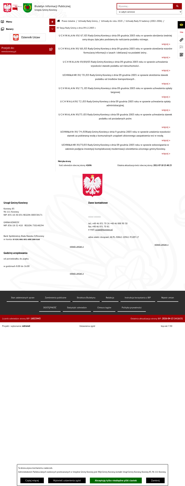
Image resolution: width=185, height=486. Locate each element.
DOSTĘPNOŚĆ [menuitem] (8, 350)
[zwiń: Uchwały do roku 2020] (53, 73)
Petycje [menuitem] (5, 325)
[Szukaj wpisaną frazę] (177, 6)
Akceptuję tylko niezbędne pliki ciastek (116, 480)
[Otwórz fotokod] (181, 54)
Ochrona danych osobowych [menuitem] (16, 356)
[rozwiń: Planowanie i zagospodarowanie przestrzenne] (53, 224)
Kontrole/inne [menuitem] (8, 331)
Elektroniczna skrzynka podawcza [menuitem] (19, 338)
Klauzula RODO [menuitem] (9, 363)
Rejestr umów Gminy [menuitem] (12, 266)
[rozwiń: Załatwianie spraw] (53, 288)
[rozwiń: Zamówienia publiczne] (53, 174)
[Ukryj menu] (52, 22)
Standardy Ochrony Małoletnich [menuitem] (18, 161)
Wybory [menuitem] (5, 300)
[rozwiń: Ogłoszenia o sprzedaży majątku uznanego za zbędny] (53, 250)
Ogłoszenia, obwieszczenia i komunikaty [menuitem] (22, 233)
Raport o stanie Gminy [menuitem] (13, 205)
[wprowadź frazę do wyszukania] (145, 6)
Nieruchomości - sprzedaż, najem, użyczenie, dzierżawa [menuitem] (24, 241)
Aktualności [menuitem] (7, 369)
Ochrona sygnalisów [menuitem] (12, 375)
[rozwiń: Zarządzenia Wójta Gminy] (53, 141)
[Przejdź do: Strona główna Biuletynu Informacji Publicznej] (58, 21)
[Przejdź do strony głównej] (37, 8)
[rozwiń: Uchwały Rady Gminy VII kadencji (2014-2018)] (53, 93)
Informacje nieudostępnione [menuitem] (16, 313)
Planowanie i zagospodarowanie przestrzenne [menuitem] (18, 225)
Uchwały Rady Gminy (88, 21)
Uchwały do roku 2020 (112, 21)
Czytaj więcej (32, 480)
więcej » (166, 44)
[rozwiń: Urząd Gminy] (53, 28)
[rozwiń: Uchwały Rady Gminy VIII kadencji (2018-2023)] (53, 81)
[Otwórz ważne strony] (181, 47)
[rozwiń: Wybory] (53, 301)
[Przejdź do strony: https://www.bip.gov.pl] (181, 32)
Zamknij (155, 480)
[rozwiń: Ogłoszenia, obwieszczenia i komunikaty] (53, 234)
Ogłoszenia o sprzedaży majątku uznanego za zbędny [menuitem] (23, 251)
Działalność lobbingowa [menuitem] (14, 294)
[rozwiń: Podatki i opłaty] (53, 217)
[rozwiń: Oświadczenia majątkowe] (53, 180)
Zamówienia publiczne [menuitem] (13, 174)
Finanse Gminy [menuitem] (9, 167)
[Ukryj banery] (52, 383)
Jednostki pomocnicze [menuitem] (13, 198)
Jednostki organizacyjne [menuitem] (13, 192)
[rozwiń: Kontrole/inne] (53, 332)
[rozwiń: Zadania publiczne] (53, 260)
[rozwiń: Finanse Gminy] (53, 168)
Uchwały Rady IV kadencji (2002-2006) (144, 21)
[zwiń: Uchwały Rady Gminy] (53, 57)
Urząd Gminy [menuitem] (8, 28)
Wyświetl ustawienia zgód (67, 480)
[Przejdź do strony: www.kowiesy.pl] (181, 39)
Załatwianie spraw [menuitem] (11, 288)
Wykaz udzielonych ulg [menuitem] (13, 282)
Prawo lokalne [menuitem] (8, 40)
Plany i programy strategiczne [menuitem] (16, 211)
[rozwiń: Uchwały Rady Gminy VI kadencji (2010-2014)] (53, 105)
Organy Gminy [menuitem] (8, 34)
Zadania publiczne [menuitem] (11, 259)
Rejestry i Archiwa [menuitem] (10, 307)
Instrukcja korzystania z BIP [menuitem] (15, 344)
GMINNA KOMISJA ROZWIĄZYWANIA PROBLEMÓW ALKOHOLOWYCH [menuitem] (20, 274)
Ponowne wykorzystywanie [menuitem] (15, 319)
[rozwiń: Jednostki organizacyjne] (53, 193)
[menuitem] (28, 48)
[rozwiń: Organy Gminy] (53, 34)
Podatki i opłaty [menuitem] (9, 217)
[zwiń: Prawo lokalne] (53, 40)
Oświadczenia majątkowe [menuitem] (14, 180)
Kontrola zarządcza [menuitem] (11, 186)
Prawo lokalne (68, 21)
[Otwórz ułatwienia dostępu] (181, 24)
